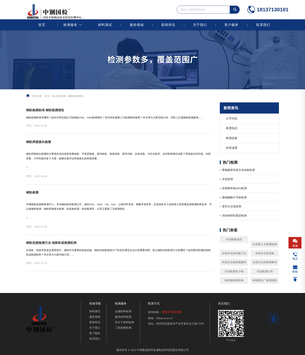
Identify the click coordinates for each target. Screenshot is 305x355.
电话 (295, 258)
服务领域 (137, 25)
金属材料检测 (123, 311)
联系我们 (263, 25)
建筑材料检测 (123, 317)
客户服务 (231, 25)
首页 (41, 25)
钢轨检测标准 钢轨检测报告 (45, 110)
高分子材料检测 (124, 322)
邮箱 (295, 271)
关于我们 (200, 25)
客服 (295, 246)
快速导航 (95, 303)
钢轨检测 (32, 192)
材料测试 (105, 25)
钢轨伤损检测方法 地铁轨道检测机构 (51, 243)
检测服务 (70, 25)
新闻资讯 (168, 25)
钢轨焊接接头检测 (38, 142)
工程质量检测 (123, 327)
